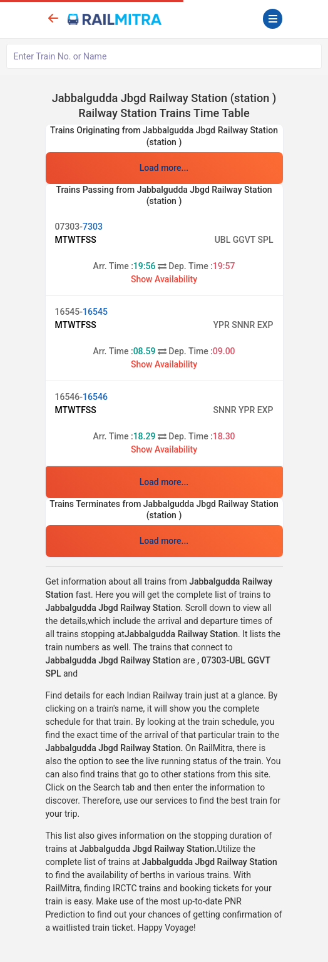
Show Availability (164, 279)
